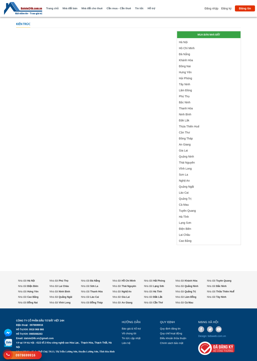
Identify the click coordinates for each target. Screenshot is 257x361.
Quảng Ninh (186, 156)
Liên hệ (126, 343)
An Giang (185, 144)
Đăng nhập (211, 8)
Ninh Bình (185, 114)
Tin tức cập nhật (131, 338)
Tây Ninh (184, 84)
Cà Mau (184, 204)
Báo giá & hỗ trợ (131, 328)
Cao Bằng (185, 240)
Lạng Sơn (185, 222)
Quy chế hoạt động (171, 333)
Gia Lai (183, 150)
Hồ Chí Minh (187, 48)
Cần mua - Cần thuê (119, 8)
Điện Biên (185, 228)
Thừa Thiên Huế (189, 126)
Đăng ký (226, 8)
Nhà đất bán (69, 8)
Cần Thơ (184, 132)
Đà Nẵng (184, 54)
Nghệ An (184, 180)
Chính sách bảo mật (171, 343)
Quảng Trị (185, 198)
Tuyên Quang (187, 210)
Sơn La (183, 174)
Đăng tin (245, 8)
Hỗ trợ (151, 8)
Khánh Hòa (186, 60)
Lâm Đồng (185, 90)
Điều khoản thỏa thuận (173, 338)
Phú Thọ (184, 96)
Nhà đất (26, 280)
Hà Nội (183, 42)
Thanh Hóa (186, 108)
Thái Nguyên (187, 162)
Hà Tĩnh (184, 216)
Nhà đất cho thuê (91, 8)
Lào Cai (184, 192)
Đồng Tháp (186, 138)
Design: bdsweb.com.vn (212, 336)
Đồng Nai (185, 66)
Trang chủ (52, 8)
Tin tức (139, 8)
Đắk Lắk (184, 120)
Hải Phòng (185, 78)
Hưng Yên (185, 72)
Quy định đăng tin (170, 328)
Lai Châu (184, 234)
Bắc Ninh (184, 102)
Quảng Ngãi (186, 186)
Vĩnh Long (185, 168)
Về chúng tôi (129, 333)
